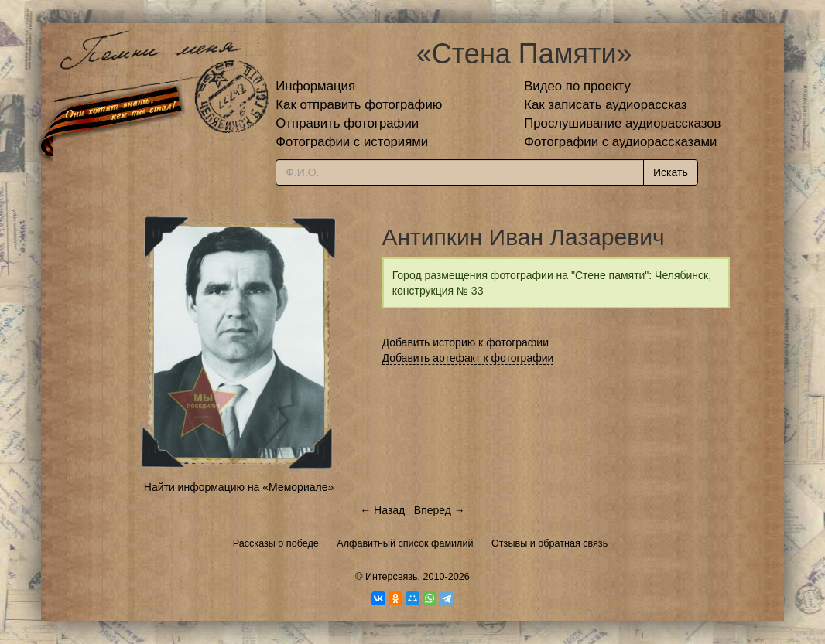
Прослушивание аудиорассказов (622, 123)
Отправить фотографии (347, 123)
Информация (315, 86)
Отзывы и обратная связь (549, 543)
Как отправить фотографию (359, 104)
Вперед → (439, 510)
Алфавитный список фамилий (405, 543)
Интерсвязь (391, 576)
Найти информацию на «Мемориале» (239, 487)
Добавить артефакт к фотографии (468, 358)
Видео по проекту (577, 86)
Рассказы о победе (276, 543)
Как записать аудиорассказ (605, 104)
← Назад (382, 510)
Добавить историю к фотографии (465, 342)
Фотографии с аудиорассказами (620, 142)
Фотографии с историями (352, 142)
